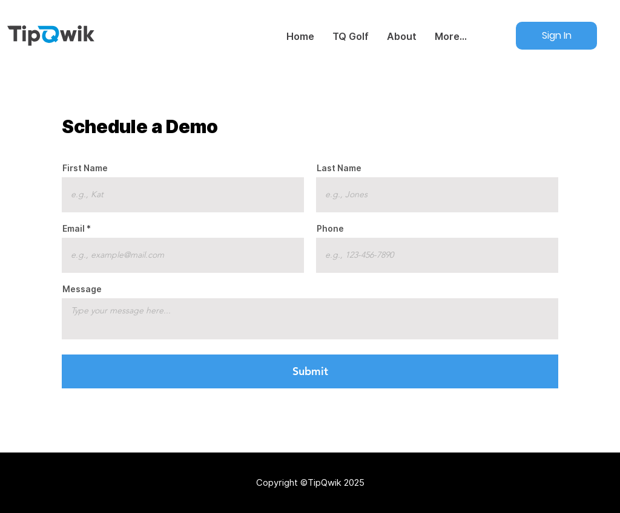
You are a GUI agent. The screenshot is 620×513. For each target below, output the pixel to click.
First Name (85, 168)
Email (73, 228)
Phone (330, 228)
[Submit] (310, 371)
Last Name (339, 168)
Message (82, 289)
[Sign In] (557, 36)
